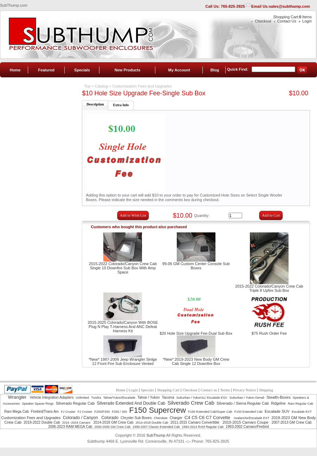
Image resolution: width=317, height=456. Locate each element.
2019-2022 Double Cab (42, 422)
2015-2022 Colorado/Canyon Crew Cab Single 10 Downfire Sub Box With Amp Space (123, 268)
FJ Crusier (68, 411)
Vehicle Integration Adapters (52, 397)
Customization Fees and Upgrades (142, 86)
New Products (127, 70)
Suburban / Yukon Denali (246, 397)
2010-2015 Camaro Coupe (245, 422)
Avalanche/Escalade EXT (251, 418)
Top (87, 86)
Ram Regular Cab (300, 403)
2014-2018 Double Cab (152, 422)
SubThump (155, 435)
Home (15, 70)
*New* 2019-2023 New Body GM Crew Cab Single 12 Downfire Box (196, 361)
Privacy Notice (244, 390)
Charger (176, 418)
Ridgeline (278, 403)
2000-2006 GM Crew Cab (113, 427)
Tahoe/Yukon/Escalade (119, 397)
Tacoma (168, 397)
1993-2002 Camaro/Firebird (247, 427)
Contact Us (286, 21)
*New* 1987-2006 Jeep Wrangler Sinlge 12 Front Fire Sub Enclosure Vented (123, 361)
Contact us (209, 390)
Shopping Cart (168, 390)
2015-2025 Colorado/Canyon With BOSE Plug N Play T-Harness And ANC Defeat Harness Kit (123, 326)
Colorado (109, 417)
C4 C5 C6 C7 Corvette (208, 417)
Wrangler (18, 397)
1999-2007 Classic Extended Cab (156, 427)
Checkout (263, 21)
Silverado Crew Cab (190, 403)
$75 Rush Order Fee (269, 333)
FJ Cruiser (85, 411)
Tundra (96, 397)
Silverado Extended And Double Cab (131, 403)
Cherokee (161, 418)
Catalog (101, 86)
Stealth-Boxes (278, 397)
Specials (82, 70)
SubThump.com (13, 5)
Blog (215, 70)
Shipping (266, 390)
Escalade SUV (277, 411)
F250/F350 (102, 411)
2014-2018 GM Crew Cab (113, 422)
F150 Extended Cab (248, 411)
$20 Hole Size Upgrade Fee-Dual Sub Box (196, 333)
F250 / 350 (119, 411)
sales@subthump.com (289, 6)
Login (307, 21)
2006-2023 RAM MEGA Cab (70, 427)
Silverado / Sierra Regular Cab (242, 403)
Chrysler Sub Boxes (136, 418)
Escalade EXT (302, 411)
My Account (179, 70)
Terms (224, 390)
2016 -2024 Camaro (76, 422)
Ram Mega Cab (16, 411)
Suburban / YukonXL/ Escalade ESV (201, 397)
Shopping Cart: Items (292, 17)
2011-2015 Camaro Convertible (195, 422)
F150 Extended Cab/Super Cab (210, 411)
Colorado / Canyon (81, 417)
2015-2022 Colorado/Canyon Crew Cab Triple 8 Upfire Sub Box (269, 288)
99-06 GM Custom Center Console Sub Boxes (196, 266)
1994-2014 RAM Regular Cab (203, 427)
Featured (46, 70)
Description (95, 104)
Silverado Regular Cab (75, 403)
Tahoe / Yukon (148, 397)
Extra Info (121, 105)
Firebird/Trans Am (45, 411)
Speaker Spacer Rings (37, 403)
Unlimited (82, 397)
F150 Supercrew (157, 410)
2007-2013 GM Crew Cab (292, 422)
